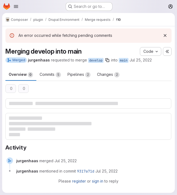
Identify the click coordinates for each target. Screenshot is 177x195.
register (79, 181)
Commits (50, 74)
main (123, 60)
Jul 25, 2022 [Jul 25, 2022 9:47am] (141, 60)
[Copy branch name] (107, 60)
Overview (21, 74)
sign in (97, 181)
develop (95, 60)
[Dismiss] (165, 35)
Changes (108, 74)
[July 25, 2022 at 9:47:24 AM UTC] (65, 160)
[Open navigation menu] (16, 6)
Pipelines (79, 74)
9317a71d (85, 171)
